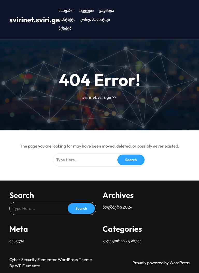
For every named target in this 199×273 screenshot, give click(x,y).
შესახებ (65, 28)
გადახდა (106, 10)
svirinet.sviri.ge (34, 19)
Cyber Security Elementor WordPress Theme (50, 259)
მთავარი (66, 10)
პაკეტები (86, 10)
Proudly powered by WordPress (161, 262)
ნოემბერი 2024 (118, 207)
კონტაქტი (67, 19)
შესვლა (16, 240)
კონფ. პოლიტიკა (95, 19)
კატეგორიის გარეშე (122, 240)
